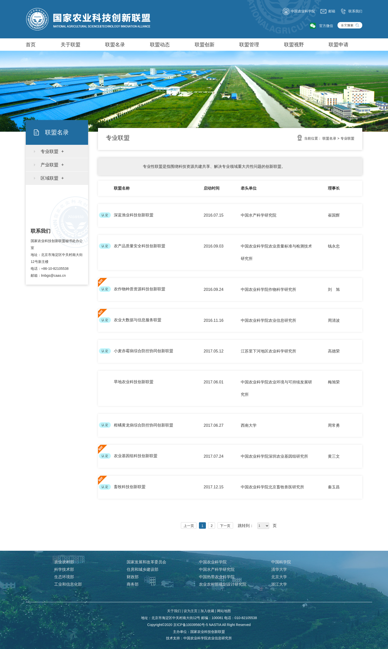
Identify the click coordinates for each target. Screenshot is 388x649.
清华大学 (279, 569)
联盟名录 (115, 44)
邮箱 (327, 11)
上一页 (189, 526)
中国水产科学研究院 (217, 569)
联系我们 (351, 11)
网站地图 (224, 611)
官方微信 (326, 26)
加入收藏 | (208, 611)
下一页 (225, 526)
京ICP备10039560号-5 (190, 625)
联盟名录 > (330, 138)
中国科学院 (281, 562)
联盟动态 (160, 44)
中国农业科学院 (298, 11)
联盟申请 (338, 44)
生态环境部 (64, 577)
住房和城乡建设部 (142, 569)
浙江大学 (279, 584)
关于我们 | (175, 611)
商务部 (133, 584)
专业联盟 (49, 151)
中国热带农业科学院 (217, 577)
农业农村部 (64, 562)
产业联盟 (49, 164)
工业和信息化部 (68, 584)
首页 (31, 44)
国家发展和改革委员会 (146, 562)
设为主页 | (191, 611)
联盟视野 (294, 44)
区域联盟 (49, 178)
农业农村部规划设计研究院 (222, 584)
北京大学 (279, 577)
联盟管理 (249, 44)
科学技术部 (64, 569)
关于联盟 (70, 44)
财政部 (133, 577)
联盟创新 (205, 44)
